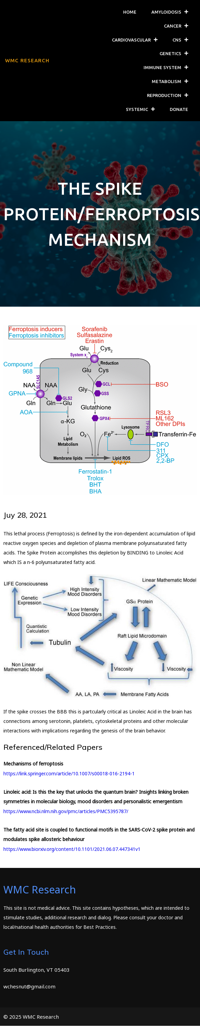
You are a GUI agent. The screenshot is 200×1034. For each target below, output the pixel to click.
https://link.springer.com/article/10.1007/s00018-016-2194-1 (69, 773)
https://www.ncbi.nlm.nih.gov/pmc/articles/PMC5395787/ (65, 811)
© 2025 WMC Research (31, 1016)
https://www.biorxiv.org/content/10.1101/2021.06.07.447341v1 (71, 848)
